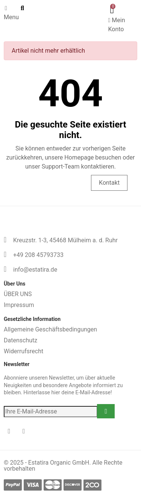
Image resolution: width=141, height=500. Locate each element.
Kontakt (109, 182)
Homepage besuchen (50, 182)
